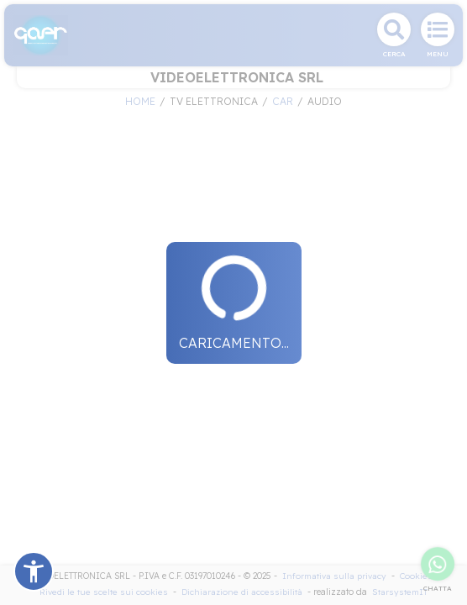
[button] (33, 571)
